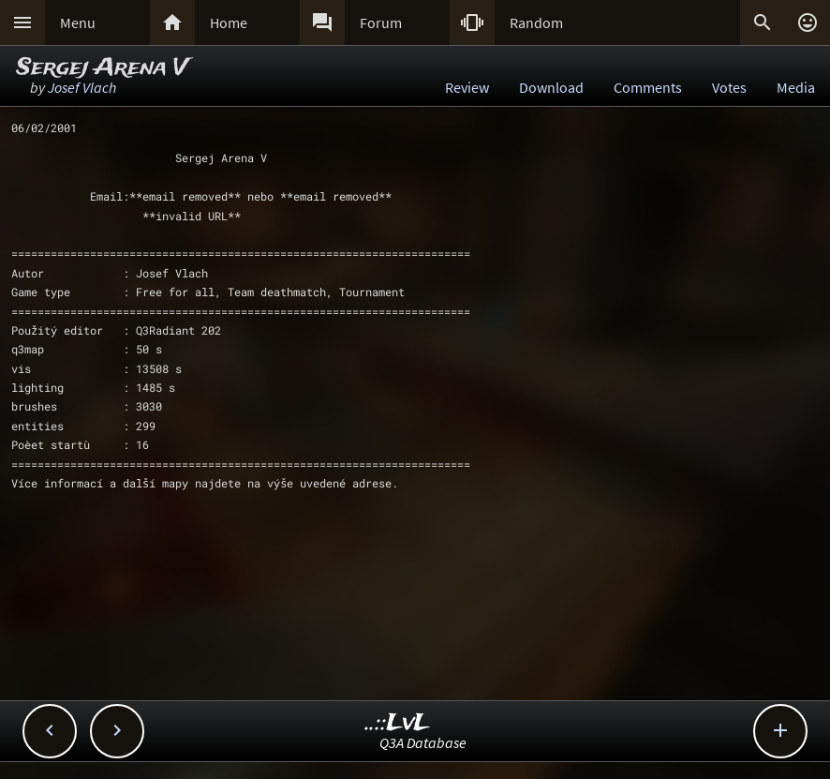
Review (467, 87)
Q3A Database (423, 742)
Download (551, 87)
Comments (648, 87)
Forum (381, 22)
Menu (78, 22)
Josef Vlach (82, 87)
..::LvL (397, 723)
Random (536, 22)
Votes (729, 87)
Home (228, 22)
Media (796, 87)
